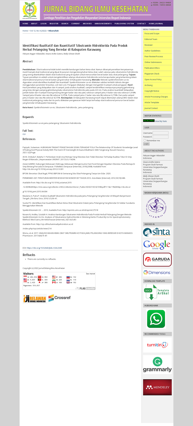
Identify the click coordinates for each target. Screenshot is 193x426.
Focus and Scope (152, 33)
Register (54, 23)
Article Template (152, 102)
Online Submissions (153, 62)
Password (147, 136)
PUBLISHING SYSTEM (124, 23)
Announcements (103, 23)
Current (75, 23)
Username (147, 133)
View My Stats (161, 121)
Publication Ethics (152, 68)
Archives (87, 23)
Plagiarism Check (152, 73)
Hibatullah (53, 30)
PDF (24, 134)
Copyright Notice (152, 91)
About (34, 23)
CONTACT (141, 23)
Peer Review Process (154, 56)
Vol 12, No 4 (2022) (38, 30)
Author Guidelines (152, 50)
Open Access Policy (153, 79)
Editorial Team (151, 39)
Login (44, 23)
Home (25, 23)
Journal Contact (151, 108)
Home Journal (156, 23)
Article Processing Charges (156, 96)
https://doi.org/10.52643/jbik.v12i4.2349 (44, 248)
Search (64, 23)
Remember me (153, 140)
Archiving (148, 85)
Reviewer (149, 45)
